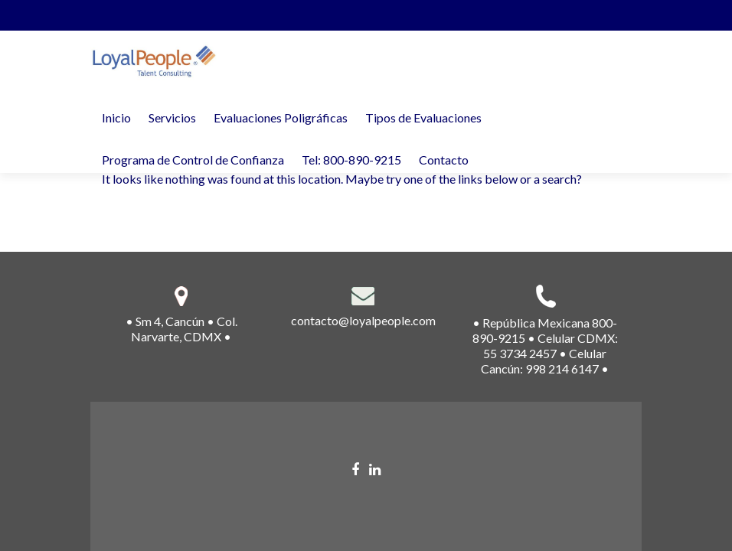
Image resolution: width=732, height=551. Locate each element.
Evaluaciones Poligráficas (281, 117)
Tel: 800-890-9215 (351, 159)
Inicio (116, 117)
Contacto (444, 159)
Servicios (172, 117)
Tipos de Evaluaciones (423, 117)
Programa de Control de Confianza (193, 159)
